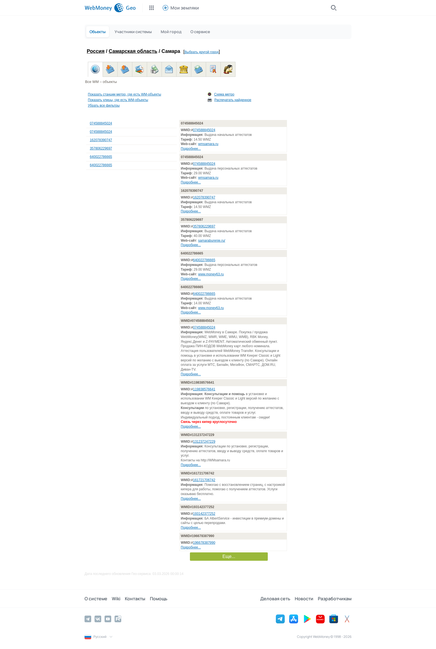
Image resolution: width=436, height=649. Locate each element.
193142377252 (204, 514)
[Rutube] (118, 619)
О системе (96, 599)
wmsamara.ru (208, 144)
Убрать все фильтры (104, 105)
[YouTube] (108, 619)
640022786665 (101, 157)
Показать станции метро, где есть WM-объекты (124, 94)
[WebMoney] (104, 8)
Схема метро (224, 94)
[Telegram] (88, 619)
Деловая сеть (275, 599)
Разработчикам (334, 599)
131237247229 (204, 442)
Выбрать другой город (202, 52)
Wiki (116, 599)
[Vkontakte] (98, 619)
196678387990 (204, 543)
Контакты (135, 599)
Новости (304, 599)
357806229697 (101, 148)
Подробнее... (191, 149)
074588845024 (101, 123)
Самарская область (133, 51)
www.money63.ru (211, 274)
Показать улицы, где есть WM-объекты (118, 100)
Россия (96, 51)
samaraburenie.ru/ (211, 241)
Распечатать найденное (232, 100)
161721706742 (204, 480)
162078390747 (101, 140)
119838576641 (204, 389)
